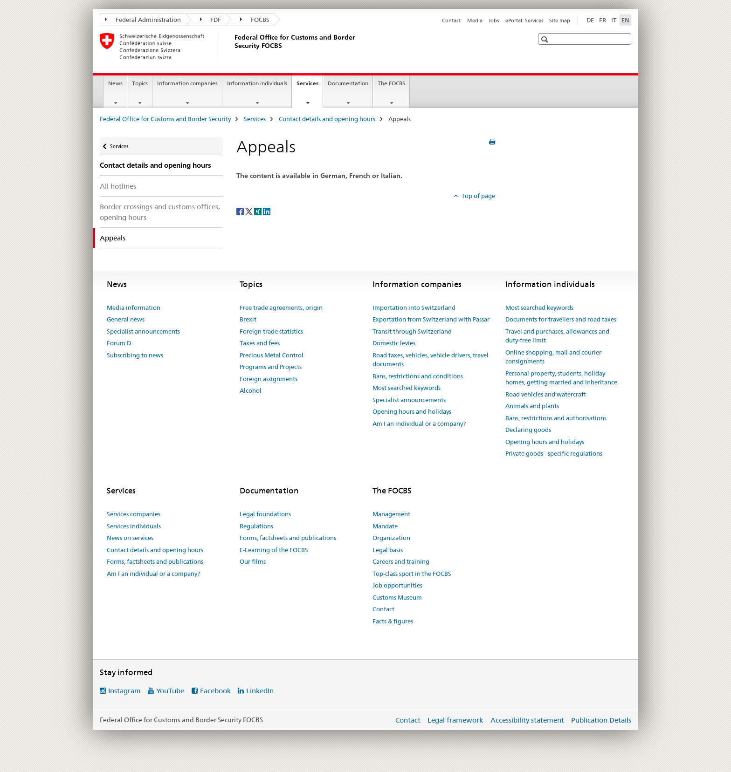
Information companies (187, 83)
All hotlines (118, 186)
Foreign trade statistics (271, 331)
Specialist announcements (143, 331)
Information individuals (257, 83)
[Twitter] (249, 211)
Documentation (348, 83)
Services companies (133, 514)
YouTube (170, 690)
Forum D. (119, 343)
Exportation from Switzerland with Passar (431, 319)
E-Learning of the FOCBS (274, 549)
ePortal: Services (524, 20)
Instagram (124, 690)
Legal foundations (265, 514)
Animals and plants (532, 406)
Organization (391, 537)
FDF (210, 19)
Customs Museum (397, 597)
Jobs (494, 20)
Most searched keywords (406, 387)
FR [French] (602, 20)
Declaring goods (528, 429)
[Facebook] (240, 211)
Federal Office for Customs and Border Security (165, 119)
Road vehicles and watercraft (545, 394)
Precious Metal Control (271, 355)
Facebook (215, 690)
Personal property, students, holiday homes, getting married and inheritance (561, 377)
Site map (559, 20)
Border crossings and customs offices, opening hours (160, 212)
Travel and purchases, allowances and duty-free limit (557, 336)
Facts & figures (392, 621)
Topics (140, 83)
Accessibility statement (527, 720)
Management (391, 514)
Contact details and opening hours (327, 119)
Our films (253, 561)
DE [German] (590, 20)
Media (475, 20)
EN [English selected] (625, 20)
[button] (545, 39)
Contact (451, 20)
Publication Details (601, 720)
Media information (133, 307)
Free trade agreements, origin (281, 307)
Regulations (256, 526)
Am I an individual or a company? (419, 423)
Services (310, 86)
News (115, 83)
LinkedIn (260, 690)
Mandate (385, 526)
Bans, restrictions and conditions (417, 376)
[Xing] (258, 211)
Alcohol (251, 390)
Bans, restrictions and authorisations (556, 418)
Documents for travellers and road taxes (560, 319)
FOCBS (254, 19)
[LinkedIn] (266, 211)
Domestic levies (393, 343)
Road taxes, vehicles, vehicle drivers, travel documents (430, 359)
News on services (130, 537)
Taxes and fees (260, 343)
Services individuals (134, 526)
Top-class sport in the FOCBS (411, 573)
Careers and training (400, 561)
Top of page (477, 195)
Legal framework (455, 720)
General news (126, 319)
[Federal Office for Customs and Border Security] (233, 46)
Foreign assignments (268, 379)
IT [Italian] (613, 20)
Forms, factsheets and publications (155, 561)
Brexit (248, 319)
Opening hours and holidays (411, 411)
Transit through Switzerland (412, 331)
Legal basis (387, 549)
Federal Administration (143, 19)
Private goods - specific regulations (553, 453)
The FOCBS (391, 83)
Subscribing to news (135, 355)
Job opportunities (397, 585)
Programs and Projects (271, 366)
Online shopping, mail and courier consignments (553, 356)
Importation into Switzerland (413, 307)
